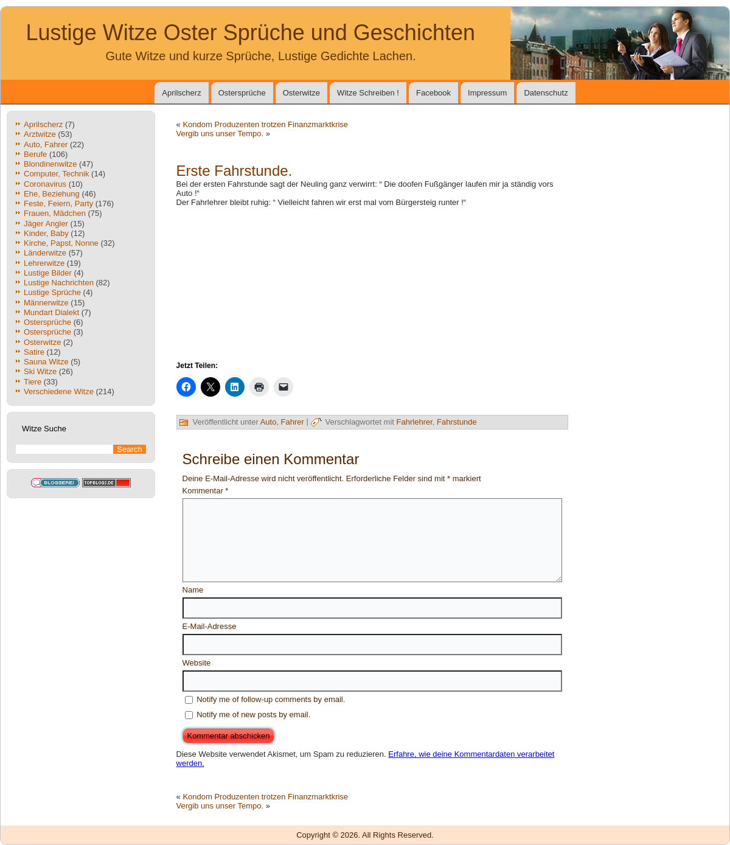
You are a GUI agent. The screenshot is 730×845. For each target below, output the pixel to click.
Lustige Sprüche (52, 292)
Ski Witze (40, 371)
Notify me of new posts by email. (253, 714)
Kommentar (205, 490)
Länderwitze (45, 252)
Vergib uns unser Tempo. (220, 133)
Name (193, 589)
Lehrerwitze (44, 263)
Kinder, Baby (46, 233)
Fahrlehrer (415, 421)
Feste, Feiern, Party (58, 203)
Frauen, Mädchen (55, 213)
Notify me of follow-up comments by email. (270, 699)
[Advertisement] (372, 283)
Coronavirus (45, 184)
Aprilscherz (181, 92)
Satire (34, 351)
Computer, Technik (56, 173)
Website (196, 662)
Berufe (35, 154)
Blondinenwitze (50, 164)
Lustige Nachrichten (59, 282)
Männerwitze (46, 302)
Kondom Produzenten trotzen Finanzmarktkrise (265, 124)
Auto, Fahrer (46, 144)
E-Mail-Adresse (209, 626)
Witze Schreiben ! (368, 92)
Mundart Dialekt (51, 312)
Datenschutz (546, 92)
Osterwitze (301, 92)
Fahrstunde (457, 421)
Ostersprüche (242, 92)
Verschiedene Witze (59, 391)
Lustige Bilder (48, 272)
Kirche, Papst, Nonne (61, 243)
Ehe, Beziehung (52, 193)
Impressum (487, 92)
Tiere (32, 381)
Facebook (433, 92)
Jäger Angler (46, 223)
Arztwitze (40, 134)
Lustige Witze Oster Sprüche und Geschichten (250, 32)
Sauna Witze (46, 361)
